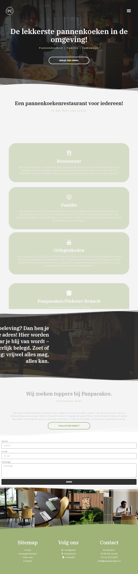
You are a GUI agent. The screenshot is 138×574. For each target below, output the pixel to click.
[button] (129, 11)
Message (6, 462)
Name (4, 441)
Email (4, 451)
